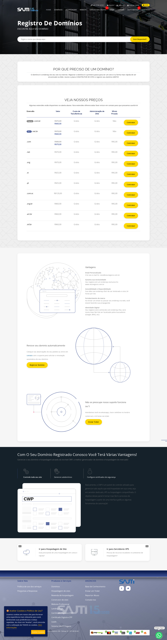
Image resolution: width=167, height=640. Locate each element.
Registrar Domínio (37, 365)
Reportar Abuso (92, 595)
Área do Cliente (133, 5)
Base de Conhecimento (95, 586)
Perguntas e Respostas (27, 591)
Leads (53, 621)
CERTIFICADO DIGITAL (98, 10)
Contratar (131, 122)
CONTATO (146, 10)
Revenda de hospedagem (62, 595)
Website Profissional (60, 604)
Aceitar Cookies (38, 632)
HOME (48, 10)
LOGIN (145, 5)
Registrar (121, 5)
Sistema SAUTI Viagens (61, 626)
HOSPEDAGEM (71, 10)
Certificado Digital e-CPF (61, 617)
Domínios (55, 586)
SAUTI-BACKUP (133, 10)
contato (29, 355)
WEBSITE (83, 10)
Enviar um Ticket (92, 591)
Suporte (110, 5)
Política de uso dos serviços (29, 586)
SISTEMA (120, 10)
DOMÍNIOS (58, 10)
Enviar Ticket (93, 422)
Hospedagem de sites (60, 591)
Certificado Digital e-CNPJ (62, 613)
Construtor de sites (59, 600)
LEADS (111, 10)
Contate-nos (90, 600)
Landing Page (57, 608)
